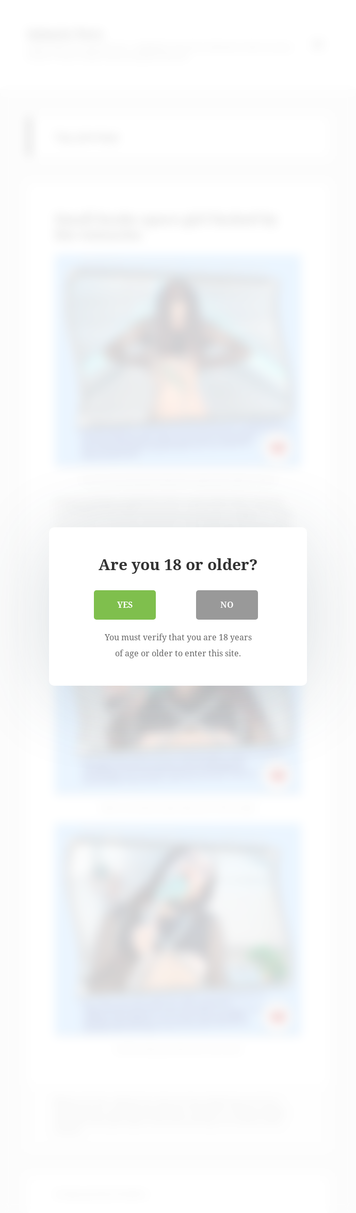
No (227, 604)
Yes (125, 604)
